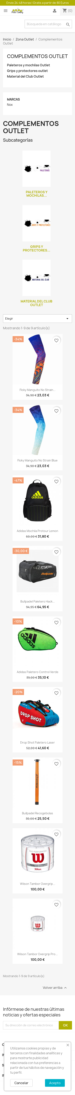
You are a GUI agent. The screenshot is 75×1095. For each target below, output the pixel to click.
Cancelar (21, 1083)
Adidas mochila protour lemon (37, 531)
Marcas (13, 99)
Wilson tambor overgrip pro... (37, 954)
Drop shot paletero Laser (37, 742)
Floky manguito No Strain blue (37, 460)
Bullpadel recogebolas (37, 813)
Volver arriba (55, 987)
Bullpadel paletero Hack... (37, 601)
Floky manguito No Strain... (38, 390)
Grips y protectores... (36, 248)
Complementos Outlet (37, 56)
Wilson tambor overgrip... (37, 884)
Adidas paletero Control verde (37, 672)
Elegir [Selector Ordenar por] (37, 318)
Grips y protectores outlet (27, 71)
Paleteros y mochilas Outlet (28, 65)
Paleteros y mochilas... (36, 194)
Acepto (55, 1083)
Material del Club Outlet (25, 76)
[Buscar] (48, 24)
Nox (10, 105)
